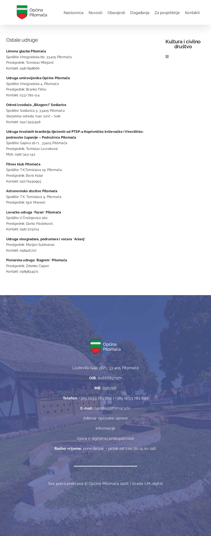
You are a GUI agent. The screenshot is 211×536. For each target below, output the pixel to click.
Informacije (106, 428)
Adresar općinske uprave (105, 418)
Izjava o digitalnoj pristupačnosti (105, 438)
